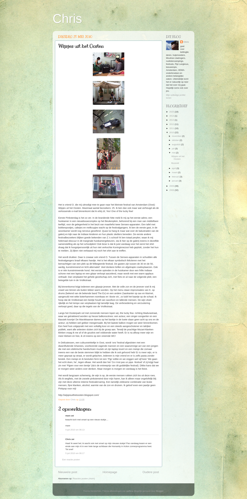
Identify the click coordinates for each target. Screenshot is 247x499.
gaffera (129, 491)
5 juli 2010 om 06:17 (75, 453)
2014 (172, 116)
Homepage (110, 472)
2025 (172, 112)
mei (174, 152)
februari (176, 176)
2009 (172, 186)
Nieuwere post (67, 472)
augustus (176, 144)
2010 (172, 132)
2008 (172, 190)
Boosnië (175, 163)
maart (175, 172)
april (174, 168)
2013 (172, 120)
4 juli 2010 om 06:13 (75, 430)
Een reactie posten (71, 459)
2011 (172, 128)
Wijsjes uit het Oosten (177, 157)
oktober (176, 140)
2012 (172, 124)
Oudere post (151, 472)
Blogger (159, 491)
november (177, 136)
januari (175, 181)
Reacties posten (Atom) (84, 478)
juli (173, 148)
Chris (67, 19)
